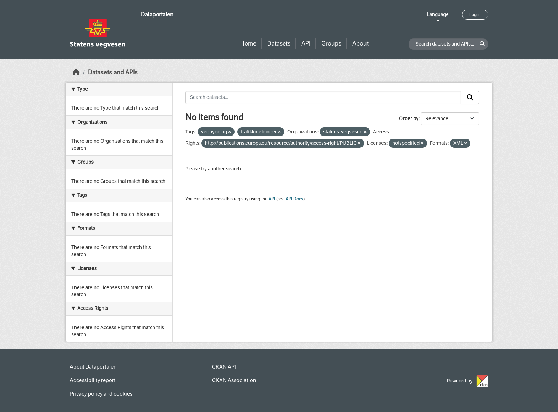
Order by (408, 119)
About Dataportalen (93, 367)
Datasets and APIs (113, 72)
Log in (475, 14)
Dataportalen (157, 14)
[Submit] (470, 97)
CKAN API (224, 367)
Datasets (278, 43)
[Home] (76, 72)
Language (438, 14)
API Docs (294, 198)
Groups (331, 43)
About (360, 43)
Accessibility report (93, 380)
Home (248, 43)
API (305, 43)
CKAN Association (234, 380)
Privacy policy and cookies (101, 394)
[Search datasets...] (323, 97)
